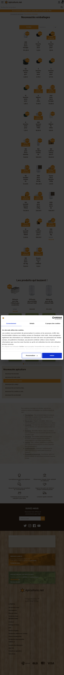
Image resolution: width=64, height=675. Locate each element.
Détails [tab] (32, 323)
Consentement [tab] (11, 323)
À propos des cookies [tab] (52, 323)
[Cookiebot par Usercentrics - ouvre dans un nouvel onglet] (53, 318)
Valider (52, 355)
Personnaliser (31, 355)
